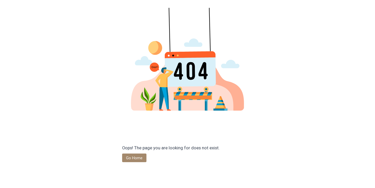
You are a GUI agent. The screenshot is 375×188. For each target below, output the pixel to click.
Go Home (134, 158)
